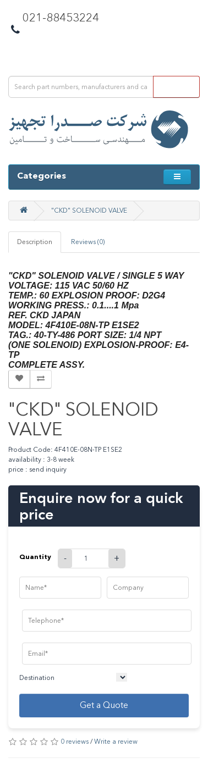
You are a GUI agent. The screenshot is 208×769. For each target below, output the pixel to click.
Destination (36, 678)
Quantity (35, 556)
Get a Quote (104, 705)
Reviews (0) (88, 242)
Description (34, 242)
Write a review (116, 741)
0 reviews (75, 741)
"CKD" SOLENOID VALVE (89, 210)
